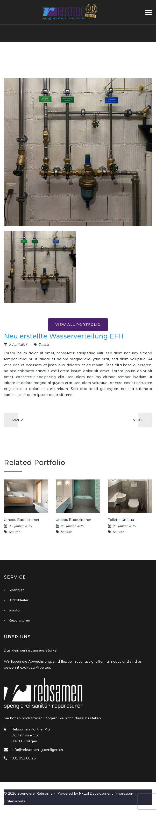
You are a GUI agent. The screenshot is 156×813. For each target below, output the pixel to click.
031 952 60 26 (24, 758)
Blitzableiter (19, 600)
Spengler (16, 590)
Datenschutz (14, 801)
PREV (17, 420)
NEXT (137, 420)
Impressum (125, 793)
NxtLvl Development (96, 793)
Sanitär (44, 344)
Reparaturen (19, 620)
